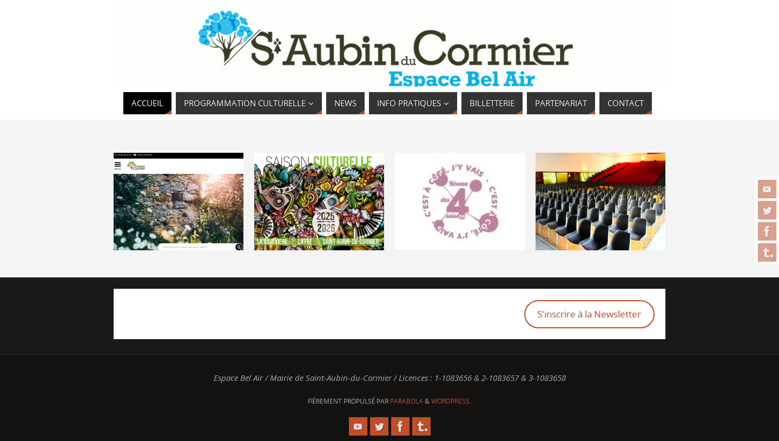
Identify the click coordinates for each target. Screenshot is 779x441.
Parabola (406, 401)
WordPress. (451, 401)
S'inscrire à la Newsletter (589, 314)
